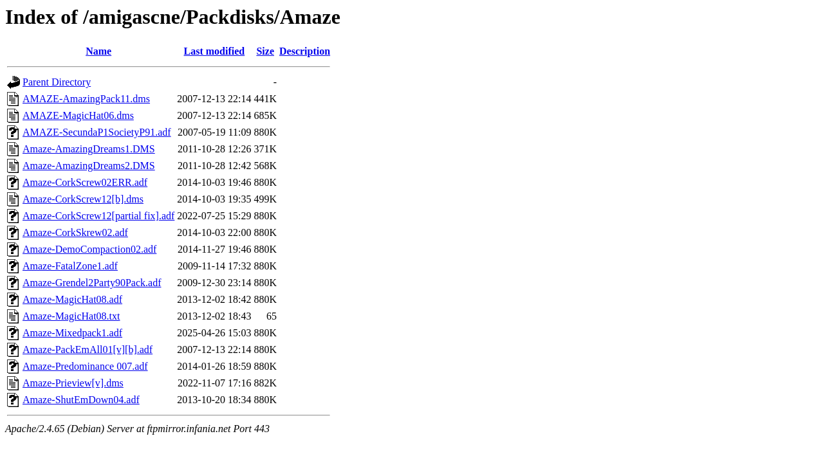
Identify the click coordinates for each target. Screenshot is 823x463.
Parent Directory (57, 82)
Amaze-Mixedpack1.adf (72, 332)
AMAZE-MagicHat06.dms (78, 115)
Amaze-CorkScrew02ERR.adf (85, 182)
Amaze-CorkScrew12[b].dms (83, 199)
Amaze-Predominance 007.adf (85, 366)
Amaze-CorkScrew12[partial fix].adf (98, 215)
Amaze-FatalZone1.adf (70, 265)
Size (265, 51)
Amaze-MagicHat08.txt (71, 316)
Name (98, 51)
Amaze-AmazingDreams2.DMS (89, 165)
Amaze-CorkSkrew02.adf (75, 232)
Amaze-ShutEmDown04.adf (81, 399)
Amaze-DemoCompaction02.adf (89, 249)
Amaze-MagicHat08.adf (72, 299)
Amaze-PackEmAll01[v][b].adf (88, 349)
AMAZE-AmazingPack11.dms (86, 98)
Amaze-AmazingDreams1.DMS (89, 148)
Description (304, 51)
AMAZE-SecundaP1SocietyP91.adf (97, 132)
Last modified (214, 51)
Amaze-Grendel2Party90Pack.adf (92, 282)
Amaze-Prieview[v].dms (73, 382)
